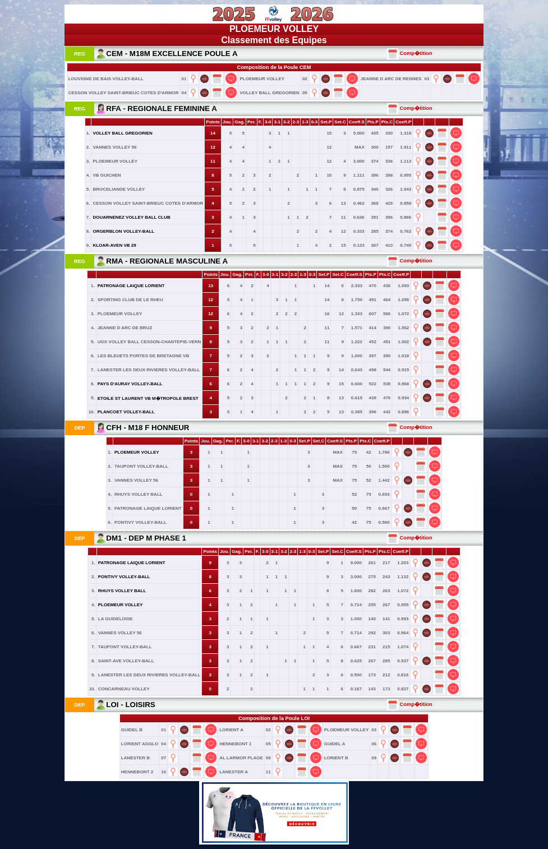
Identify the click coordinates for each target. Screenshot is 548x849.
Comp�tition (409, 53)
